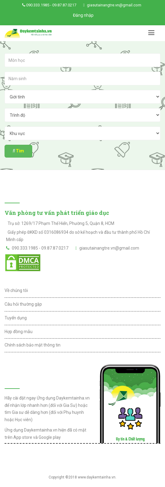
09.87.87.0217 (64, 5)
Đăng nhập (83, 15)
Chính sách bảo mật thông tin (32, 345)
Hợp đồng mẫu (19, 331)
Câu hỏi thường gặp (23, 304)
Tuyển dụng (16, 317)
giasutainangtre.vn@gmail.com (114, 5)
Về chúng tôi (16, 290)
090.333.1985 (37, 5)
